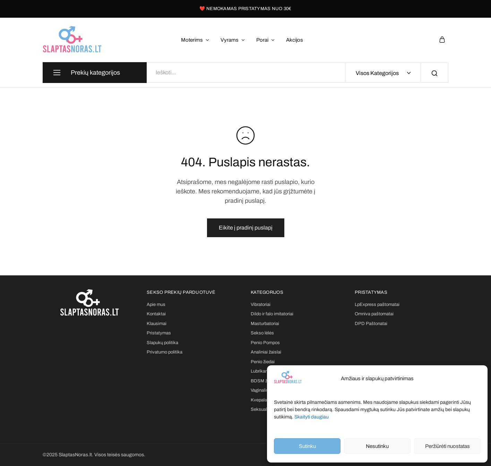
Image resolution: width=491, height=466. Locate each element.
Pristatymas (159, 333)
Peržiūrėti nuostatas (447, 446)
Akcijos (294, 40)
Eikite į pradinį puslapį (246, 228)
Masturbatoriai (265, 323)
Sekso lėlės (262, 333)
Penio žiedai (263, 361)
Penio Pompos (265, 342)
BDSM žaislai (264, 380)
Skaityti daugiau (311, 416)
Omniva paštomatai (374, 313)
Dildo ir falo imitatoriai (272, 313)
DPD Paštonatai (371, 323)
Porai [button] (265, 40)
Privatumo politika (164, 352)
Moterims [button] (195, 40)
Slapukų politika (162, 342)
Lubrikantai (262, 371)
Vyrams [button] (233, 40)
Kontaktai (156, 313)
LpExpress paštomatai (377, 304)
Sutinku (307, 446)
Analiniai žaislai (266, 352)
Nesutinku (377, 446)
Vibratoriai (260, 304)
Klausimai (156, 323)
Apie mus (156, 304)
